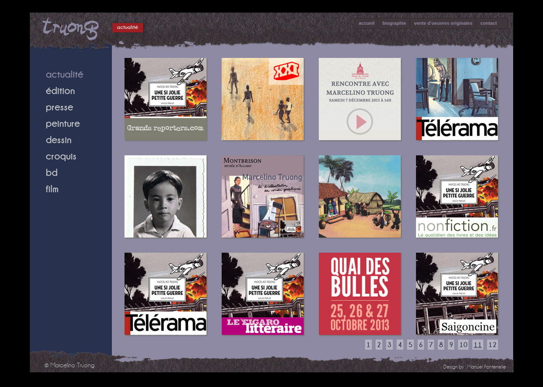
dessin (59, 139)
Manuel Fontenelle (486, 367)
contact (488, 23)
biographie (394, 23)
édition (60, 90)
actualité (127, 27)
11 (478, 344)
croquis (61, 156)
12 (492, 344)
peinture (63, 123)
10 (463, 344)
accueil (366, 23)
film (52, 188)
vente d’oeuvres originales (443, 23)
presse (59, 106)
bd (52, 172)
